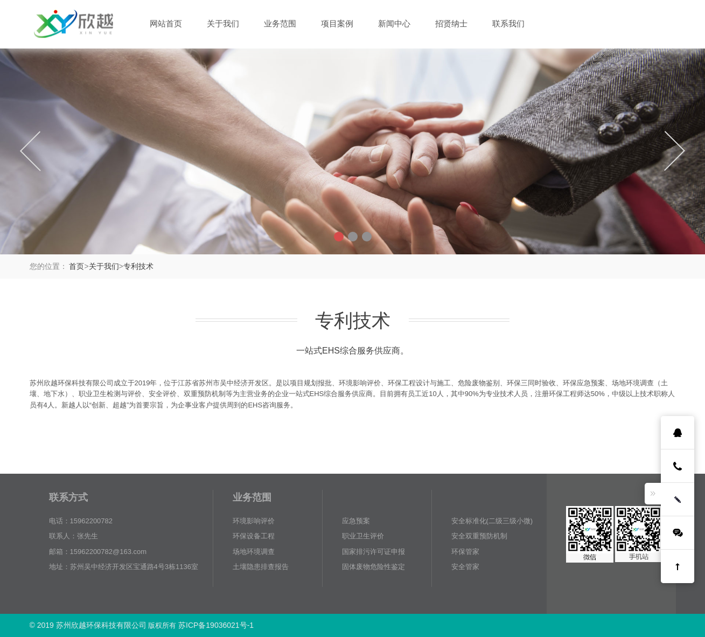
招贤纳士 (451, 23)
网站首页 (166, 23)
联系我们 (508, 23)
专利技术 (138, 266)
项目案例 (337, 23)
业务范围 (280, 23)
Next (674, 151)
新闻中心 (394, 23)
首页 (76, 266)
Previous (30, 151)
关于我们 (223, 23)
